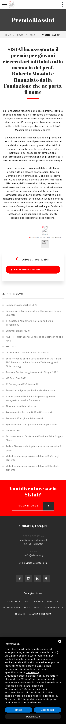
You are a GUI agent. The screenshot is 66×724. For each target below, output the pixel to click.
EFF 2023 (11, 346)
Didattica (53, 602)
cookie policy (32, 672)
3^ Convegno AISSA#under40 (22, 384)
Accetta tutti (47, 709)
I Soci (27, 602)
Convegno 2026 (54, 608)
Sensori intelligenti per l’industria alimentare (30, 390)
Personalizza (33, 716)
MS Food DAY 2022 (16, 378)
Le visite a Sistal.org (34, 563)
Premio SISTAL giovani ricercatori (24, 418)
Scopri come (36, 503)
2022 (32, 35)
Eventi (37, 608)
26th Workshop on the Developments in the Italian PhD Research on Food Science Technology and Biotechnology (33, 362)
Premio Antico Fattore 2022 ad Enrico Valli (29, 412)
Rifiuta (18, 709)
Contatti (20, 614)
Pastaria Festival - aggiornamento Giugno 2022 (32, 372)
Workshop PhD (11, 608)
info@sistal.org (36, 555)
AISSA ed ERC (13, 430)
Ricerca (38, 602)
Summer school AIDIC (18, 331)
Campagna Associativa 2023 (21, 305)
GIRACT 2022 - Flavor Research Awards (27, 352)
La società (13, 602)
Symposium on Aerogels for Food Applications (31, 424)
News (20, 35)
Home (8, 35)
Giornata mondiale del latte (21, 406)
